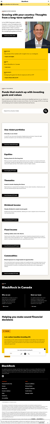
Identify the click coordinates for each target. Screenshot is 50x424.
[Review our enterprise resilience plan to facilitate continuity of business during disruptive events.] (36, 388)
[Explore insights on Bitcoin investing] (11, 77)
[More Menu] (44, 349)
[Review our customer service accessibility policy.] (13, 398)
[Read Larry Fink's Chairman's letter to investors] (9, 35)
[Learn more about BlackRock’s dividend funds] (11, 246)
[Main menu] (1, 1)
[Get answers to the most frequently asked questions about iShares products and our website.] (13, 393)
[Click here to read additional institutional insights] (9, 56)
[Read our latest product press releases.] (13, 388)
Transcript (7, 356)
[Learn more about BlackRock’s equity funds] (9, 170)
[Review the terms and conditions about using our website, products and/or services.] (36, 384)
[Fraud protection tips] (13, 384)
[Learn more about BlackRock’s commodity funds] (11, 273)
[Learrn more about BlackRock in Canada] (7, 67)
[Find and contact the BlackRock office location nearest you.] (13, 396)
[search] (48, 1)
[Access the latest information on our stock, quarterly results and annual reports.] (13, 391)
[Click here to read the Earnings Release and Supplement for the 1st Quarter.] (10, 4)
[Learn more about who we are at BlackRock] (5, 306)
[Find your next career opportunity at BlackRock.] (13, 386)
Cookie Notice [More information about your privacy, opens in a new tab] (41, 423)
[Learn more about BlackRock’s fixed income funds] (10, 220)
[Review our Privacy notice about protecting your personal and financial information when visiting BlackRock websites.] (36, 386)
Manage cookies (29, 393)
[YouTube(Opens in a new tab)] (3, 376)
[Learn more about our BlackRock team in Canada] (33, 306)
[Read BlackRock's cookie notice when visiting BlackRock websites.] (36, 391)
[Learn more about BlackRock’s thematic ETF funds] (10, 195)
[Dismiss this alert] (49, 4)
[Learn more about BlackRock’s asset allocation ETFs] (10, 144)
